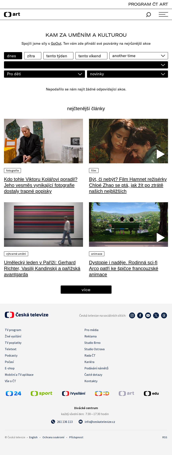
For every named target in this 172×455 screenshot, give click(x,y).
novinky (97, 73)
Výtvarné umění (16, 254)
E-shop (10, 368)
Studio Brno (92, 343)
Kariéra (89, 362)
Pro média (91, 330)
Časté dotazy (93, 375)
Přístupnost (76, 437)
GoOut (56, 43)
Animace (96, 254)
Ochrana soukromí (53, 437)
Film (93, 170)
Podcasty (11, 355)
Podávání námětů (96, 368)
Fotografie (12, 170)
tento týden (56, 55)
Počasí (9, 362)
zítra (31, 55)
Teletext (11, 349)
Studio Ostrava (94, 349)
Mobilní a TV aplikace (19, 375)
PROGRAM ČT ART (148, 4)
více (86, 289)
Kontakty (90, 381)
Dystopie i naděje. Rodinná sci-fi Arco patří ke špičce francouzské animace (123, 268)
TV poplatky (13, 343)
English (33, 437)
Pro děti (14, 73)
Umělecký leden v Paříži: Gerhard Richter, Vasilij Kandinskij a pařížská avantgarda (42, 268)
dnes (11, 55)
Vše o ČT (10, 381)
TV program (13, 330)
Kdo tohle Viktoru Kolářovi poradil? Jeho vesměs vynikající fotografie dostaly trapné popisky (40, 185)
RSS (164, 437)
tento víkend (89, 55)
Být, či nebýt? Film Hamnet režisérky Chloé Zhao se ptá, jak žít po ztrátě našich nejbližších (128, 185)
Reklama (90, 336)
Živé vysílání (13, 336)
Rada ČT (90, 355)
